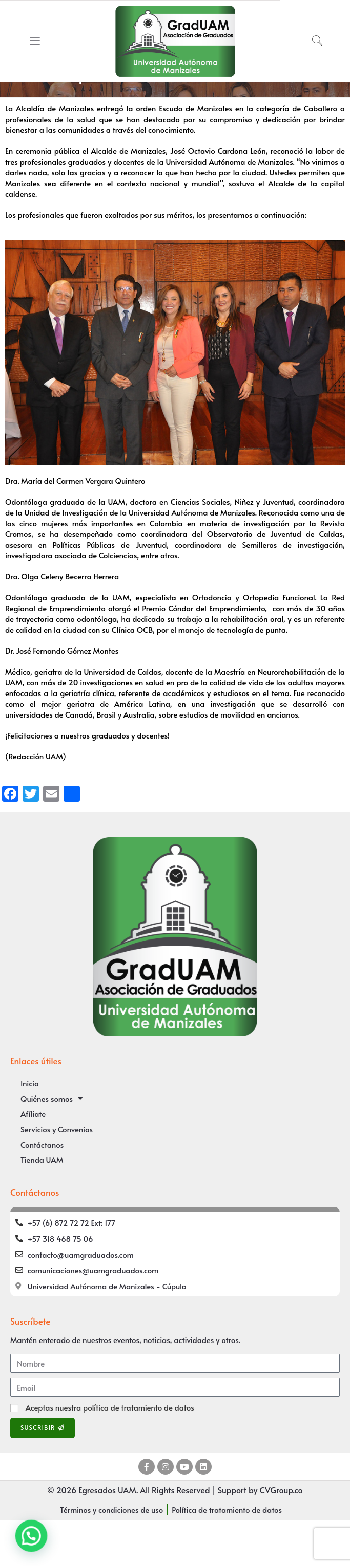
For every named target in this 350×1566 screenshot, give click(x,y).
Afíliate (33, 1159)
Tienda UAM (41, 1205)
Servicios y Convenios (56, 1175)
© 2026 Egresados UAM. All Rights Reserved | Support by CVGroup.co (174, 1535)
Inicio (29, 1129)
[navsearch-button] (317, 41)
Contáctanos (42, 1190)
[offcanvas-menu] (35, 41)
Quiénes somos (51, 1144)
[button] (26, 1538)
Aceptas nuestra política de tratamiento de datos (110, 1453)
